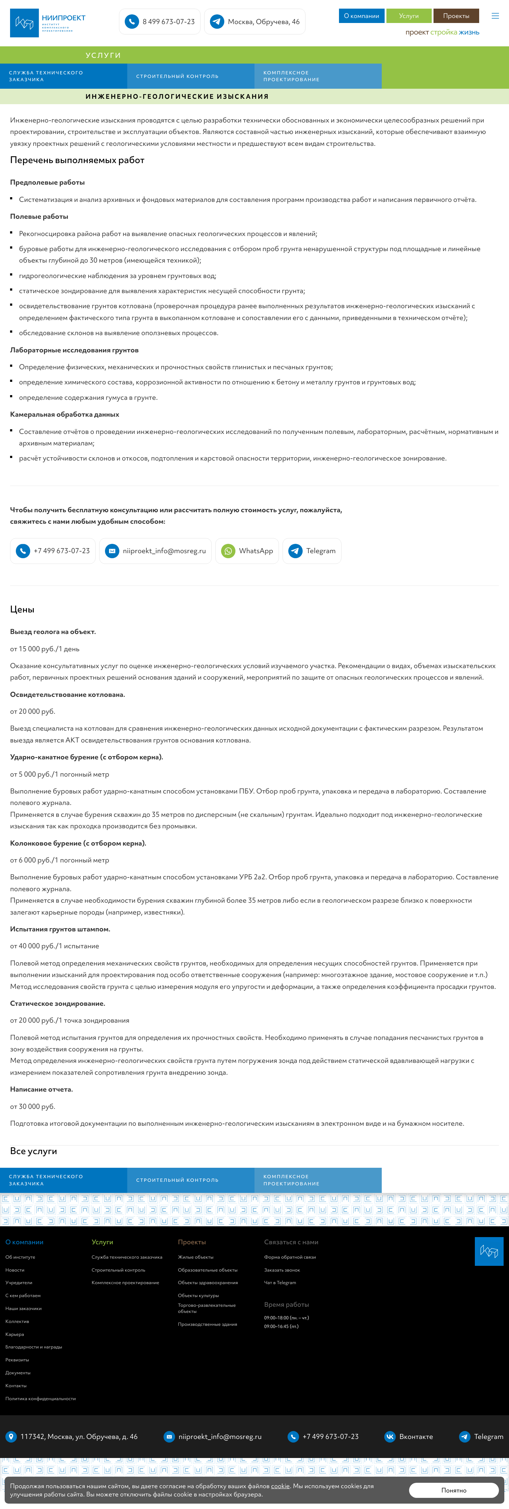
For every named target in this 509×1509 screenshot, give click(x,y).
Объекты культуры (198, 1296)
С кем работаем (23, 1296)
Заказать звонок (282, 1270)
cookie (280, 1486)
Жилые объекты (196, 1257)
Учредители (18, 1283)
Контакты (16, 1386)
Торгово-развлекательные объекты (207, 1308)
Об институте (20, 1257)
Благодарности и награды (33, 1347)
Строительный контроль (118, 1270)
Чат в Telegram (280, 1283)
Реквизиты (17, 1360)
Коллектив (17, 1321)
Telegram (489, 1436)
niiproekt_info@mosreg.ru (220, 1436)
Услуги (409, 15)
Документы (18, 1373)
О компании (361, 15)
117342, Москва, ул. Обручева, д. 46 (79, 1436)
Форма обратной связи (290, 1257)
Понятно (454, 1490)
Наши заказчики (23, 1308)
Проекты (456, 15)
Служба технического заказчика (127, 1257)
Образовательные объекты (208, 1270)
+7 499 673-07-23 (331, 1436)
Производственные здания (207, 1324)
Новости (14, 1270)
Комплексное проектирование (125, 1283)
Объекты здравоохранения (208, 1283)
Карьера (14, 1334)
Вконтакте (416, 1436)
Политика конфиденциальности (40, 1399)
